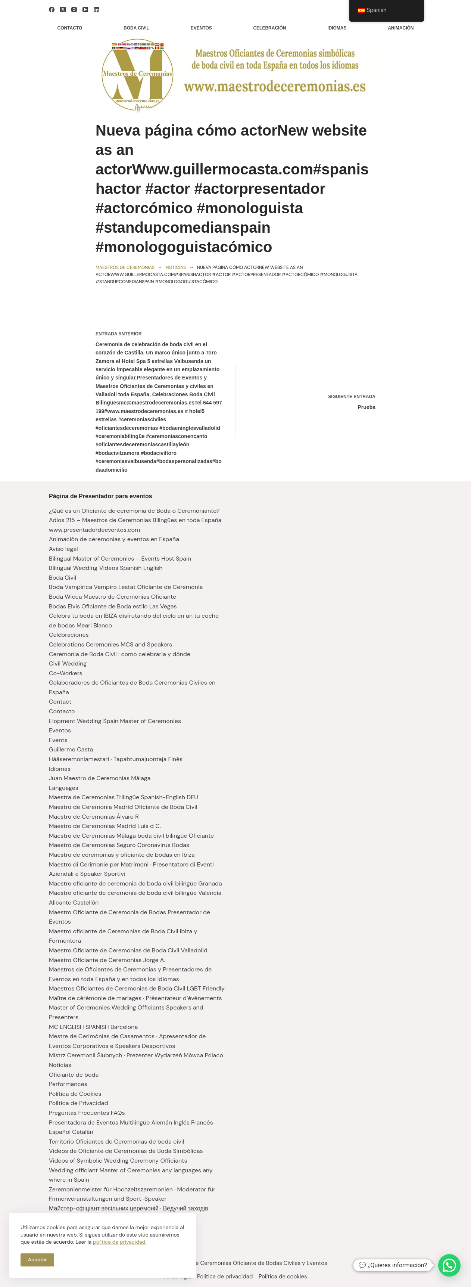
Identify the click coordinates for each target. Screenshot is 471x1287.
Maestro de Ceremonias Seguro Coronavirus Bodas (119, 845)
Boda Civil (62, 578)
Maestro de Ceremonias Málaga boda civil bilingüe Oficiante (131, 836)
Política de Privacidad (78, 1103)
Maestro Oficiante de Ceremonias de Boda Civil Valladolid (128, 950)
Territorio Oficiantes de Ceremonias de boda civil (116, 1141)
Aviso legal (63, 549)
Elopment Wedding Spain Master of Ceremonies (115, 721)
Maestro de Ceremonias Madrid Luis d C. (105, 826)
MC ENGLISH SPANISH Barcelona (93, 1027)
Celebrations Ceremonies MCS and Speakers (110, 644)
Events (58, 740)
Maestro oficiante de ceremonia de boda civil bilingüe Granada (135, 883)
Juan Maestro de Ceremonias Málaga (99, 778)
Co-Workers (65, 673)
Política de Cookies (75, 1094)
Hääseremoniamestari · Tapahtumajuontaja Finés (116, 759)
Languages (63, 788)
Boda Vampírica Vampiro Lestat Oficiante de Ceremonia (126, 587)
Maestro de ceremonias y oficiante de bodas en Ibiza (122, 855)
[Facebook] (51, 9)
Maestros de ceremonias (125, 267)
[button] (449, 1265)
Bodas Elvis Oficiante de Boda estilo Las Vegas (113, 606)
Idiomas (336, 28)
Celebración (269, 28)
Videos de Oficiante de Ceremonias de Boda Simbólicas (126, 1151)
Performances (68, 1084)
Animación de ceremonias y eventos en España (114, 539)
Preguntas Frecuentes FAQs (87, 1113)
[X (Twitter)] (63, 9)
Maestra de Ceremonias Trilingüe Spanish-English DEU (123, 797)
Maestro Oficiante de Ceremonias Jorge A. (107, 960)
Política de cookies (286, 1276)
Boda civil (136, 28)
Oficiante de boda (74, 1075)
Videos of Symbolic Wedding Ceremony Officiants (118, 1160)
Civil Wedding (68, 663)
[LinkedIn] (96, 9)
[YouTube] (85, 9)
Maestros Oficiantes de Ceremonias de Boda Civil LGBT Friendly (137, 988)
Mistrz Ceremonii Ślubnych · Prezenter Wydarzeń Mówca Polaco (136, 1055)
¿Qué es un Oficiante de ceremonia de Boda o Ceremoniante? (134, 511)
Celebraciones (69, 635)
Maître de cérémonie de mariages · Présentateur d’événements (135, 998)
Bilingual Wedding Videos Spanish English (105, 568)
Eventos (201, 28)
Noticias (176, 267)
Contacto (69, 28)
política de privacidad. (119, 1241)
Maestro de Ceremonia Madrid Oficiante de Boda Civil (123, 807)
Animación (401, 28)
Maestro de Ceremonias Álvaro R (94, 817)
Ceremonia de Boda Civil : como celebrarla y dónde (119, 654)
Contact (60, 701)
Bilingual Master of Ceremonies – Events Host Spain (120, 558)
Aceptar (37, 1259)
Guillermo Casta (71, 749)
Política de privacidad (225, 1276)
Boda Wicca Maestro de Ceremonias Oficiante (112, 597)
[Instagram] (74, 9)
